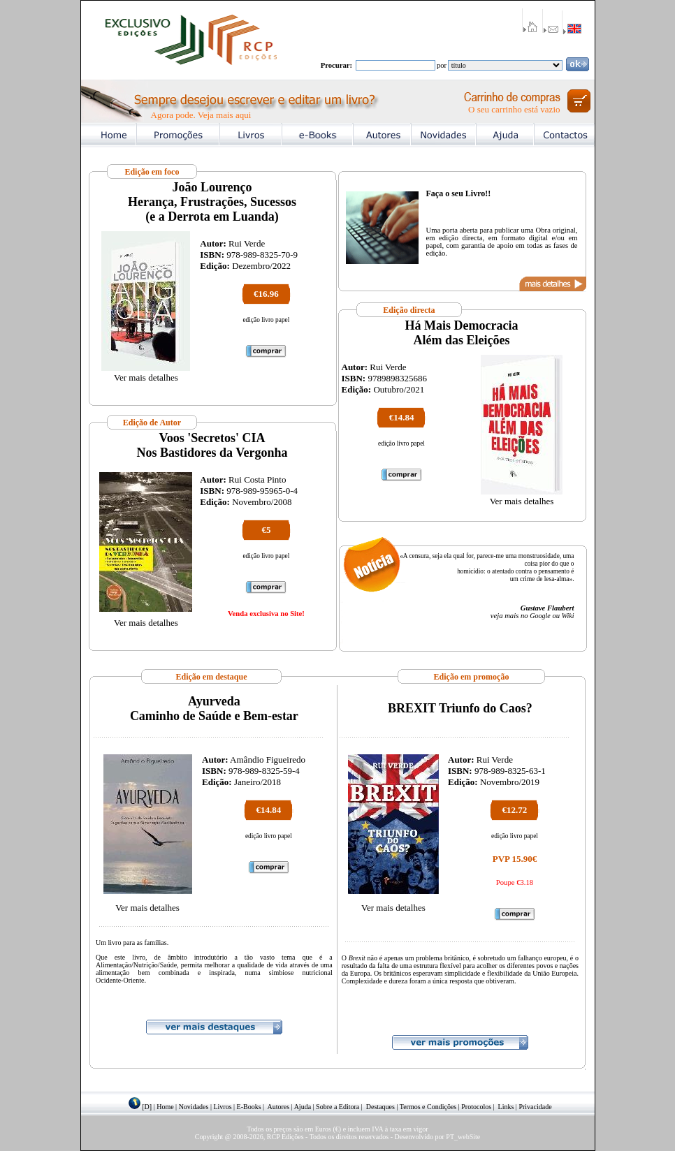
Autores (279, 1106)
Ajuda (302, 1106)
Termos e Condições (428, 1106)
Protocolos (476, 1106)
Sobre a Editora (337, 1106)
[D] (147, 1106)
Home (165, 1106)
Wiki (568, 616)
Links (506, 1106)
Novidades (194, 1106)
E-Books (249, 1106)
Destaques (380, 1106)
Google (540, 616)
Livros (222, 1106)
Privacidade (534, 1106)
